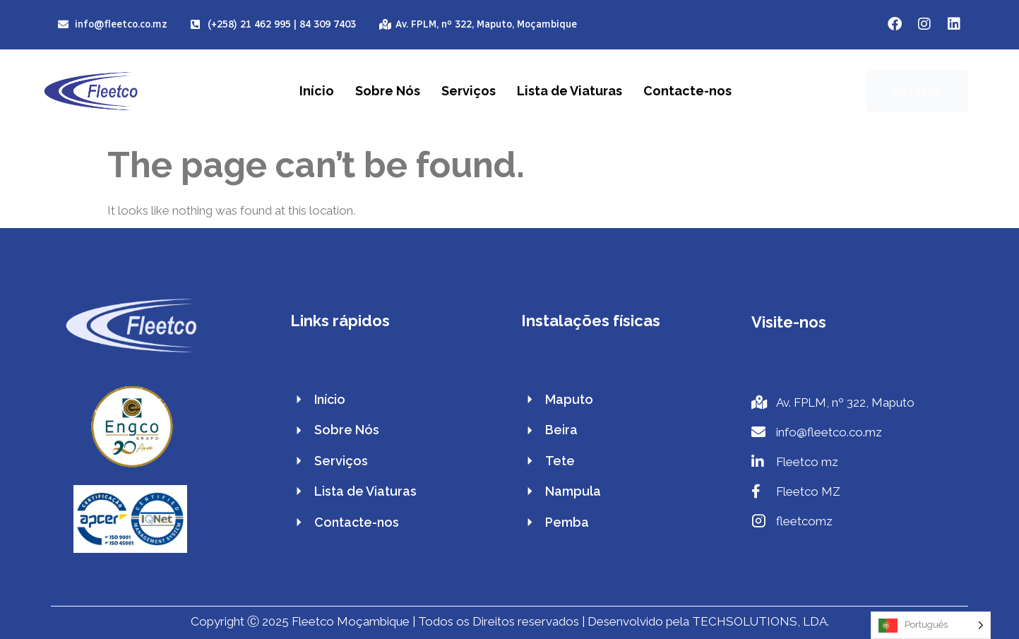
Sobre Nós (387, 90)
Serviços (468, 90)
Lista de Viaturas (569, 90)
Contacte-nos (687, 90)
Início (316, 90)
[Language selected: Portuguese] (931, 625)
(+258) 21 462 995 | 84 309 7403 (282, 24)
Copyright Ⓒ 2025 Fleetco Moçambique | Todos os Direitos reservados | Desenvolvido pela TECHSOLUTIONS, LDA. (510, 621)
